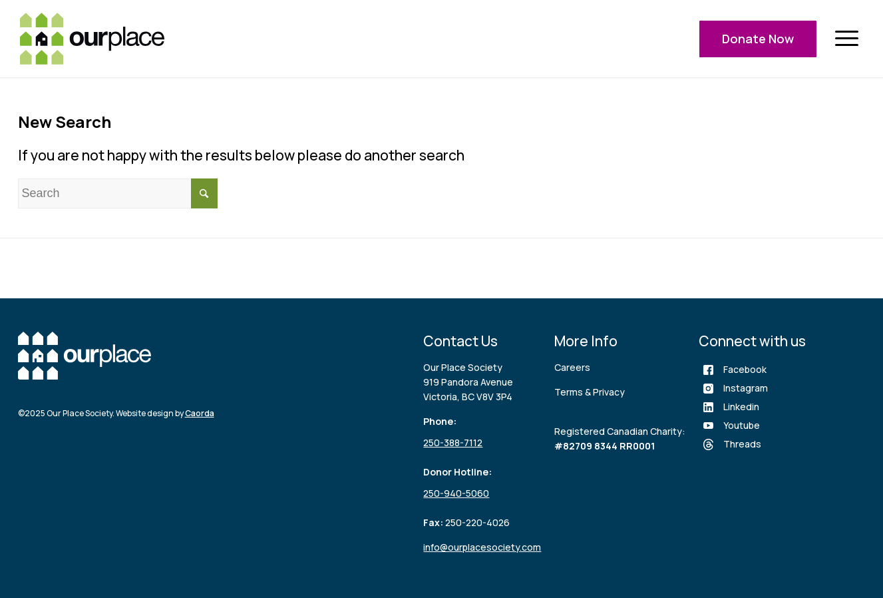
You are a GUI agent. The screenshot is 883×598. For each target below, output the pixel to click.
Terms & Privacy (589, 392)
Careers (572, 367)
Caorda (199, 413)
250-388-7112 (452, 442)
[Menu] (846, 39)
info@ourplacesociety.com (482, 547)
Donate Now (758, 39)
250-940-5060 (456, 493)
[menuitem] (846, 39)
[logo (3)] (92, 38)
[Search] (118, 193)
